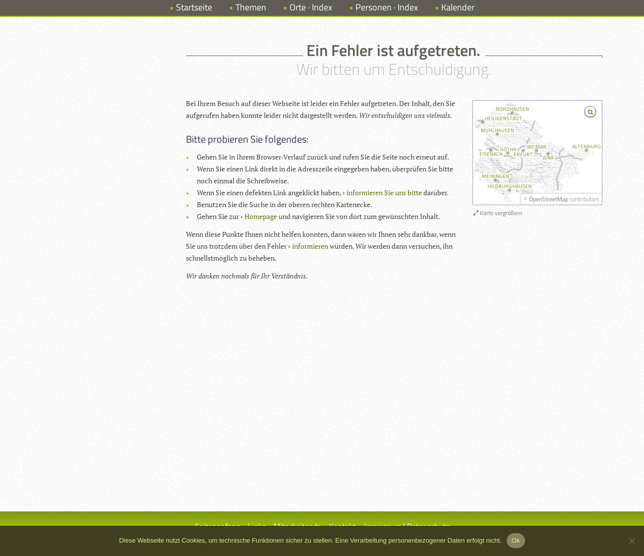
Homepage (260, 216)
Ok (516, 540)
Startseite (194, 7)
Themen (250, 7)
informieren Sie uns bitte (384, 192)
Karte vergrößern (497, 213)
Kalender (457, 7)
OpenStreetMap (548, 199)
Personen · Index (386, 7)
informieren (310, 246)
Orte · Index (311, 7)
